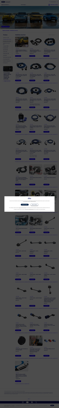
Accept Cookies (24, 204)
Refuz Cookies (34, 204)
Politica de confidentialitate (29, 209)
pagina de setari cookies (22, 207)
